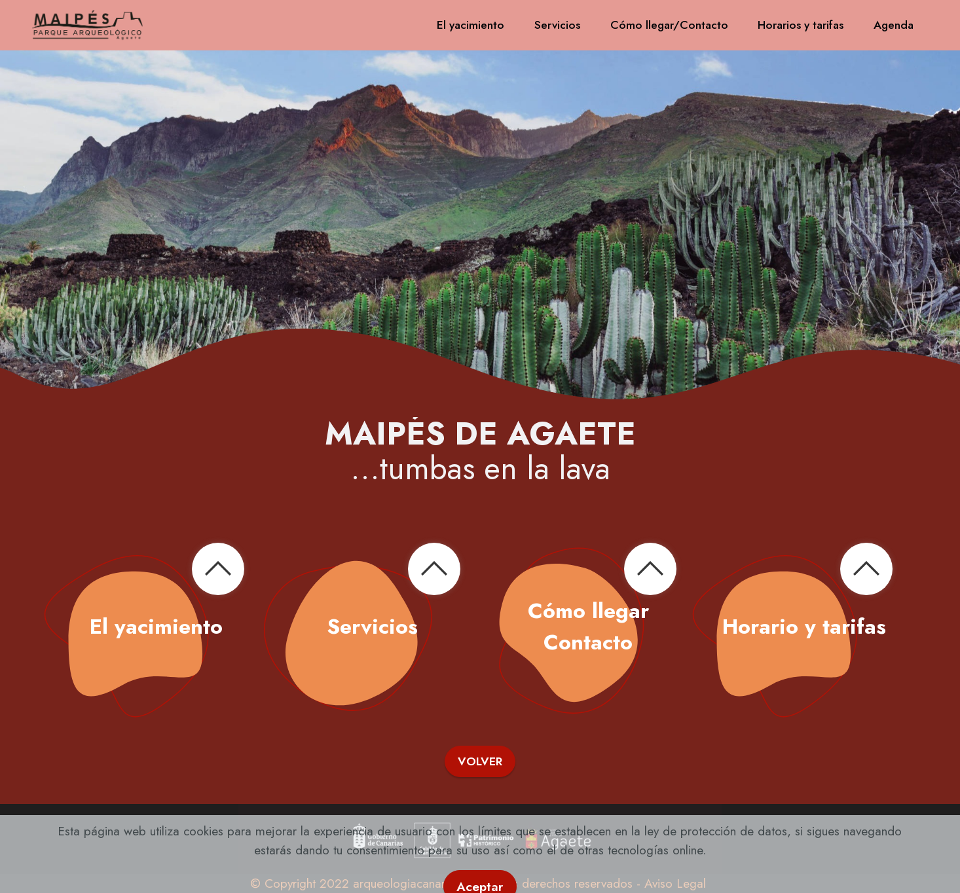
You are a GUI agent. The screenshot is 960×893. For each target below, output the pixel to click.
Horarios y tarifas (800, 24)
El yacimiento (470, 24)
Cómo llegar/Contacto (669, 24)
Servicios (557, 24)
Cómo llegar (588, 611)
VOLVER (480, 761)
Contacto (588, 642)
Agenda (894, 24)
